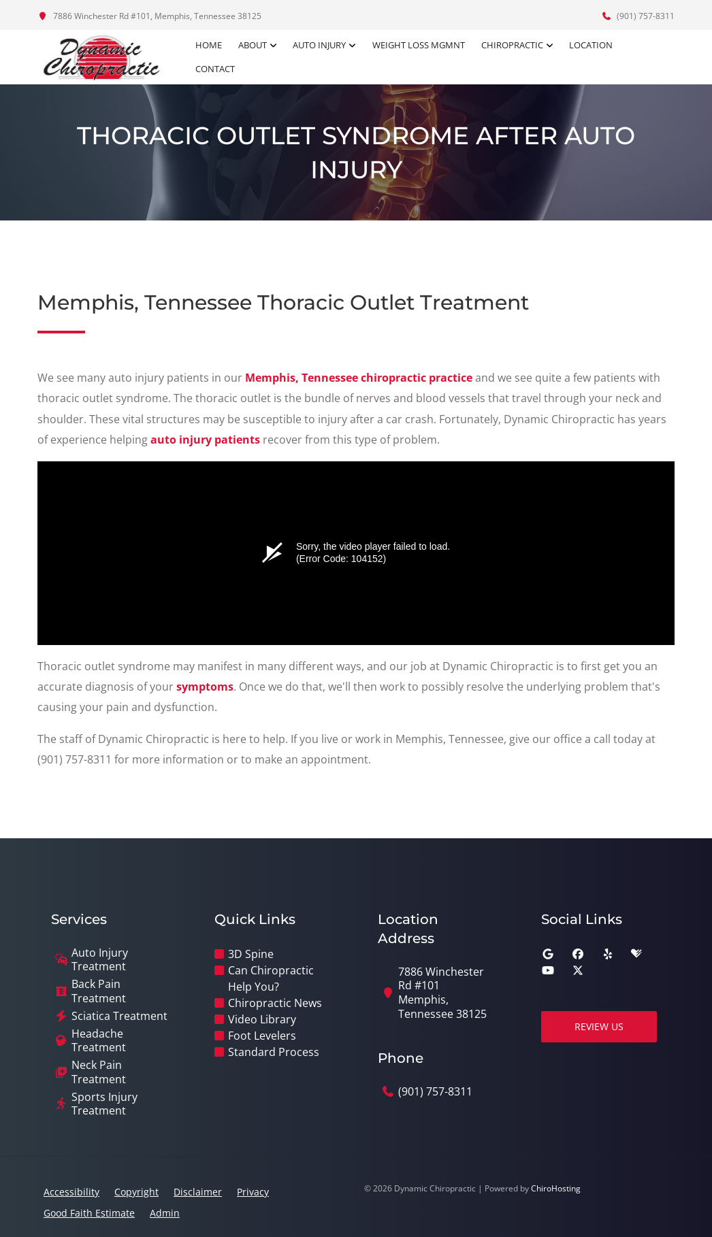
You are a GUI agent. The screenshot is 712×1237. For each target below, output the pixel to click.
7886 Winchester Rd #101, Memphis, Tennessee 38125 (149, 16)
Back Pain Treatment (98, 991)
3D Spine (251, 953)
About (253, 45)
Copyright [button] (136, 1191)
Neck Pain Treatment (98, 1072)
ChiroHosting (556, 1188)
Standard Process (273, 1051)
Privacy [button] (253, 1191)
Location (591, 45)
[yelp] (608, 954)
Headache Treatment (98, 1041)
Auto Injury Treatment (99, 960)
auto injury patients (205, 439)
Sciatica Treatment (119, 1016)
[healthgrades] (636, 954)
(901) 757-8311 (638, 16)
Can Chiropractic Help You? (271, 978)
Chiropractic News (275, 1002)
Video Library (262, 1019)
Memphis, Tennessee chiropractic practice (358, 377)
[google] (548, 954)
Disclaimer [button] (198, 1191)
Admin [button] (165, 1212)
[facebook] (578, 954)
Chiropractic (512, 45)
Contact (216, 69)
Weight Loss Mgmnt (418, 45)
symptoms (204, 686)
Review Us (599, 1026)
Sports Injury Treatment (104, 1104)
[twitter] (578, 970)
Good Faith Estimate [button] (89, 1212)
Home (209, 45)
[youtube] (548, 970)
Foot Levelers (262, 1035)
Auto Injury (319, 45)
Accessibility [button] (71, 1191)
